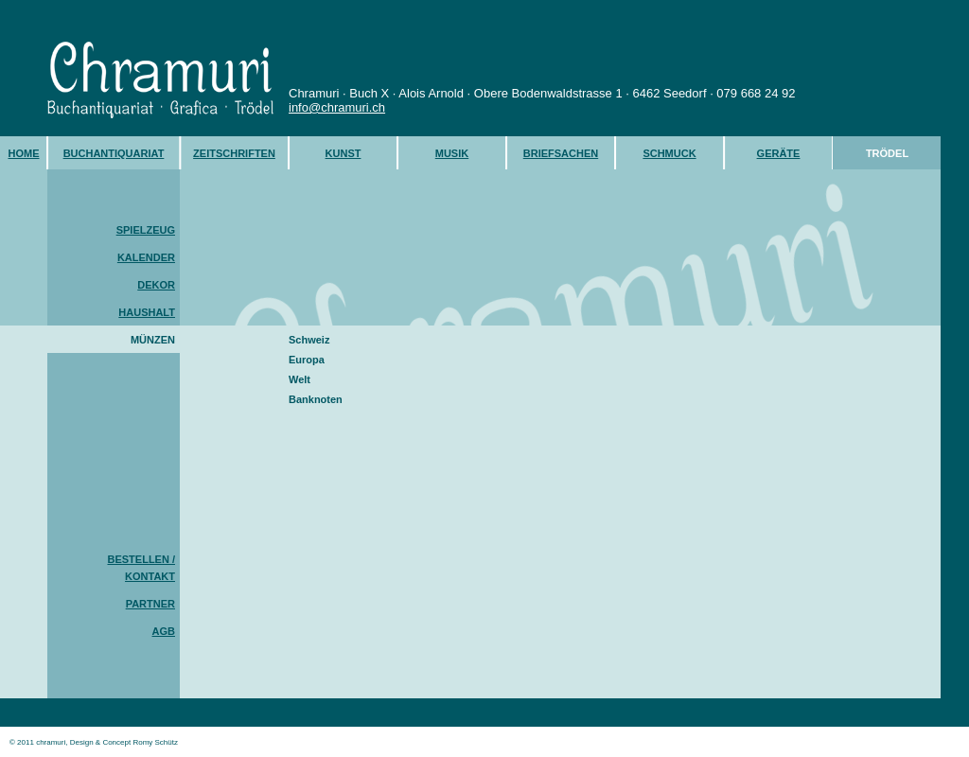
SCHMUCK (669, 153)
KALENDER (146, 257)
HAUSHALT (146, 312)
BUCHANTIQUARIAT (114, 153)
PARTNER (150, 603)
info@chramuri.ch (337, 107)
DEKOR (156, 284)
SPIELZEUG (145, 230)
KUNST (343, 153)
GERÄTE (779, 153)
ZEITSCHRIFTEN (234, 153)
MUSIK (451, 153)
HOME (24, 153)
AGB (163, 631)
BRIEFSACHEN (560, 153)
